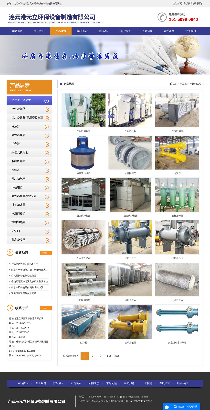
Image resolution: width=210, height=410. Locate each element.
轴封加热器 (18, 222)
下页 (108, 356)
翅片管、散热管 (21, 100)
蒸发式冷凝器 (83, 215)
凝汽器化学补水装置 (24, 196)
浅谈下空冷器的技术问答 (23, 293)
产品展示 (60, 31)
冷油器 (15, 126)
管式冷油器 (130, 342)
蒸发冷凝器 (18, 239)
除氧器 (15, 170)
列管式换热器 (19, 152)
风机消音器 (130, 300)
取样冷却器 (18, 161)
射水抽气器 (18, 178)
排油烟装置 (18, 204)
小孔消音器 (177, 300)
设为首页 (177, 3)
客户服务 (125, 31)
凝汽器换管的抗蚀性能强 (23, 275)
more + (45, 252)
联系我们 (198, 3)
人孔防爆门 (130, 173)
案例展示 (82, 31)
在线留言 (188, 3)
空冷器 (83, 342)
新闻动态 (104, 31)
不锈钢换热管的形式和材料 (25, 264)
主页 (175, 83)
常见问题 (111, 383)
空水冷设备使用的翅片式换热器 (27, 287)
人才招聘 (147, 31)
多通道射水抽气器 (177, 342)
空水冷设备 (130, 131)
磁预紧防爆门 (83, 173)
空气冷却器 (18, 108)
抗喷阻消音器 (83, 300)
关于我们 (39, 31)
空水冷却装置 (83, 131)
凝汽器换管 (18, 135)
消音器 (15, 143)
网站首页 (17, 31)
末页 (117, 356)
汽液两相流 (18, 213)
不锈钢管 (17, 187)
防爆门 (15, 231)
